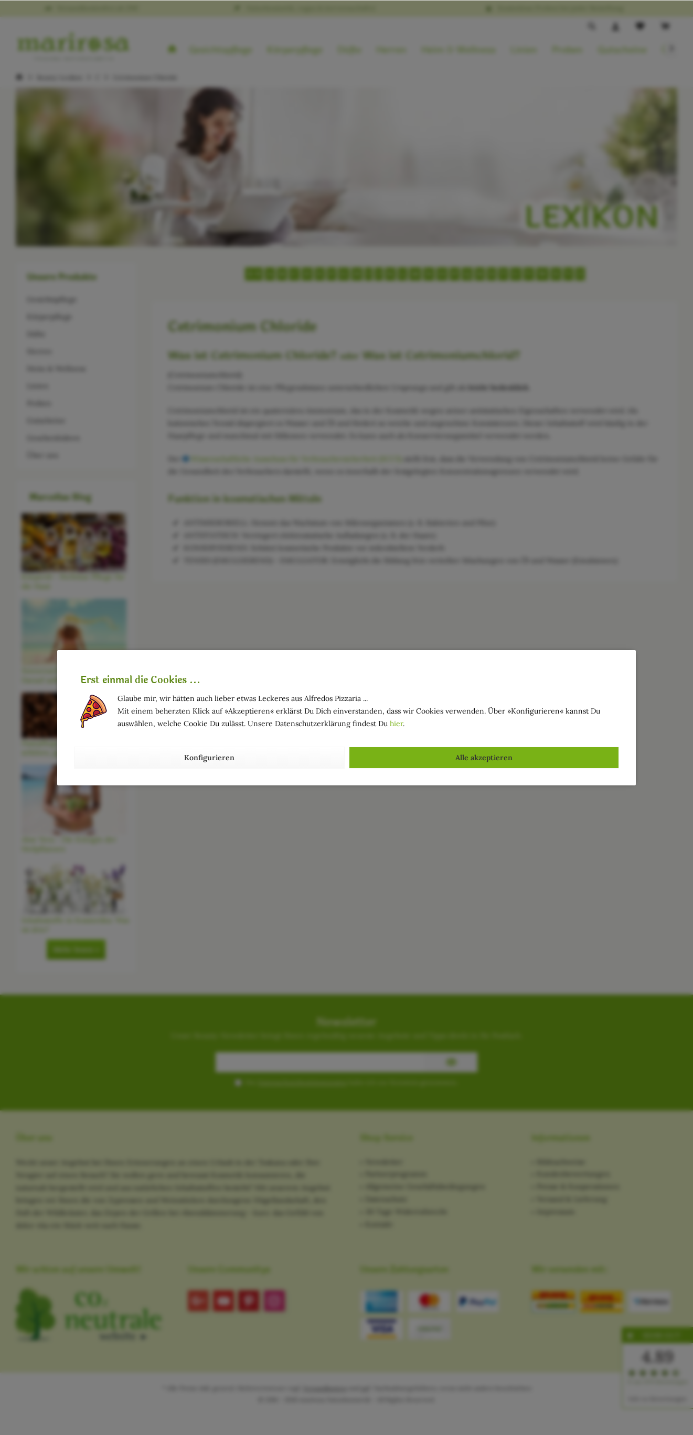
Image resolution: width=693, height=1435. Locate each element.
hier (396, 723)
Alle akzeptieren (484, 757)
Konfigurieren (209, 757)
